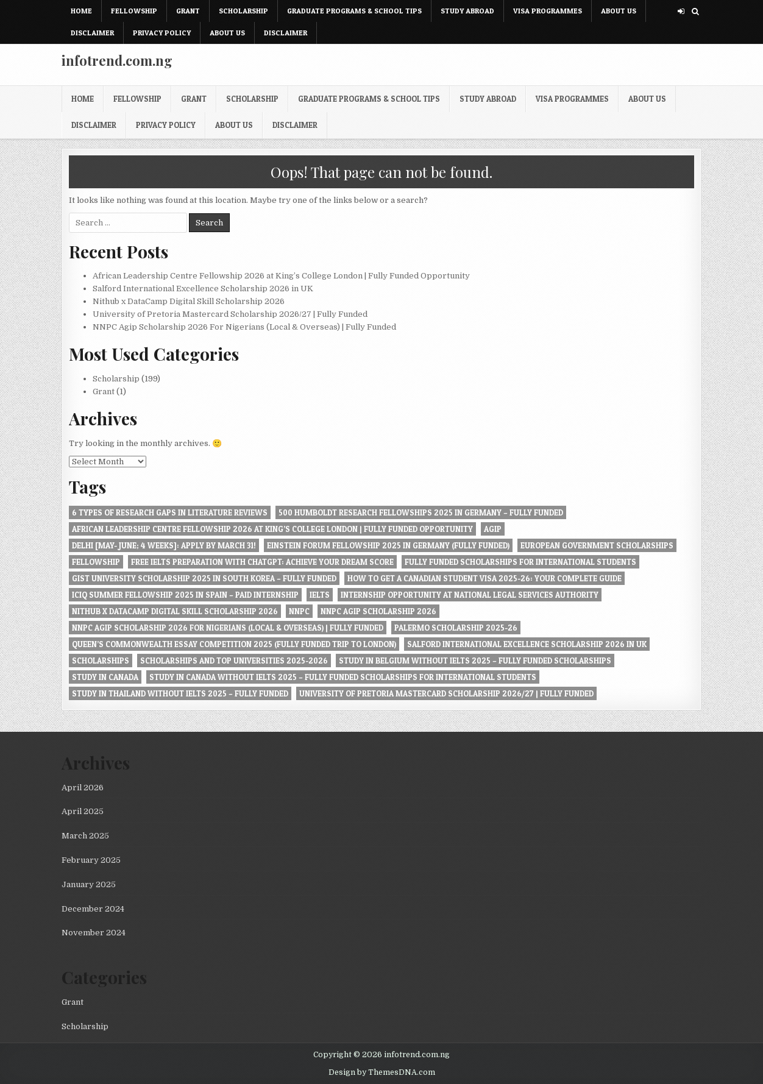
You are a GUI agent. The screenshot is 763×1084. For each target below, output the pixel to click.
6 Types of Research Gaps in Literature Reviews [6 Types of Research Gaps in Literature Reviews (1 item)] (170, 512)
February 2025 (91, 860)
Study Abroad (467, 10)
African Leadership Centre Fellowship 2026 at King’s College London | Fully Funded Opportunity (281, 275)
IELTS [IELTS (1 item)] (320, 595)
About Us (618, 10)
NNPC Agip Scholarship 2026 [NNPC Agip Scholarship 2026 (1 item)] (378, 611)
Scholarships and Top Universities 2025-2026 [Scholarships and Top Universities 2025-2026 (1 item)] (234, 660)
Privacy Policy (162, 32)
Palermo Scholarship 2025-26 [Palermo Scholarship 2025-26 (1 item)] (455, 627)
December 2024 (93, 908)
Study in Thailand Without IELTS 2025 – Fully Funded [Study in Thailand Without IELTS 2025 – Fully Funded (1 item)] (180, 693)
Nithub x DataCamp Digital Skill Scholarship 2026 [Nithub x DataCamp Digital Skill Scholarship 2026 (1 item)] (175, 611)
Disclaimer (92, 32)
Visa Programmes (547, 10)
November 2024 (94, 932)
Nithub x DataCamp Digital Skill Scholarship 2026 (189, 301)
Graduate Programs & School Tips (354, 10)
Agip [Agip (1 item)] (493, 529)
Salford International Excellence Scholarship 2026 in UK (203, 288)
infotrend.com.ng (117, 60)
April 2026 (83, 787)
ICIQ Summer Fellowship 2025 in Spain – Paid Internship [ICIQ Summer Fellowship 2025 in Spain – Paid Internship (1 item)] (185, 595)
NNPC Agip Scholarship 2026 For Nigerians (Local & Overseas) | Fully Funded (244, 326)
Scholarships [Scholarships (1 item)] (100, 660)
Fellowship (134, 10)
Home (81, 10)
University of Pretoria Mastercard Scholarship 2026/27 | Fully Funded (230, 314)
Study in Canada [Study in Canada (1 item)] (105, 677)
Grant (188, 10)
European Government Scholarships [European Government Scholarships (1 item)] (596, 545)
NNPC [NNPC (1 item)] (299, 611)
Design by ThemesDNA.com (381, 1072)
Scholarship (243, 10)
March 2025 (85, 835)
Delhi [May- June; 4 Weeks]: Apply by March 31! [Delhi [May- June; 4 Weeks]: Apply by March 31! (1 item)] (164, 545)
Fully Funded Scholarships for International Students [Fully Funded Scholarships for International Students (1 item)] (520, 562)
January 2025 (89, 884)
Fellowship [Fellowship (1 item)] (96, 562)
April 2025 (83, 811)
